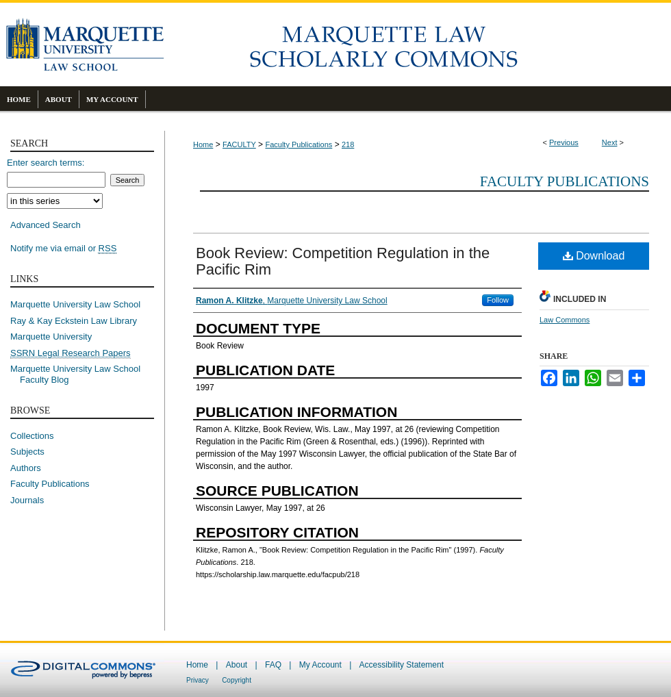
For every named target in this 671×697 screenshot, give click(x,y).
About (236, 665)
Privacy (197, 680)
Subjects (27, 451)
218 (348, 144)
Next (610, 142)
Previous (564, 142)
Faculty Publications (298, 144)
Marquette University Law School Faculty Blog (80, 374)
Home (203, 144)
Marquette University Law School (75, 304)
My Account (320, 665)
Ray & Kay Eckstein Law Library (73, 321)
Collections (32, 436)
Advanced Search (45, 225)
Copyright (236, 680)
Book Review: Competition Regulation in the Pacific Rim (343, 261)
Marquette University (51, 336)
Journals (27, 500)
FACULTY (239, 144)
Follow (498, 300)
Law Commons (565, 320)
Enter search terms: (45, 162)
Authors (25, 468)
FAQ (273, 665)
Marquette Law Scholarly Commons (417, 44)
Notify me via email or (63, 248)
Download (594, 256)
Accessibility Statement (401, 665)
